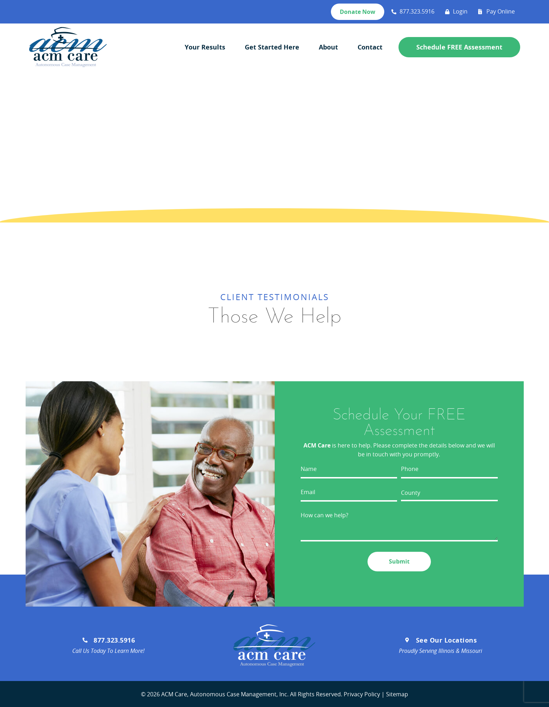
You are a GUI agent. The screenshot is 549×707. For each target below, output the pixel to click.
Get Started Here (272, 47)
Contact (370, 47)
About (328, 47)
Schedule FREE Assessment (459, 47)
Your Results (205, 47)
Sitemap (397, 693)
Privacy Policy (362, 693)
